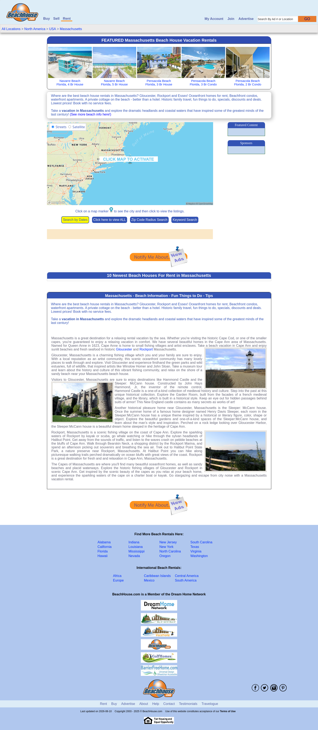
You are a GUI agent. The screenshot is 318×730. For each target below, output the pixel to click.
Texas (194, 547)
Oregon (165, 556)
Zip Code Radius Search (149, 219)
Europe (118, 580)
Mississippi (137, 551)
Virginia (195, 551)
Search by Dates (75, 219)
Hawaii (103, 556)
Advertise (246, 19)
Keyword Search (185, 219)
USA (52, 29)
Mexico (149, 580)
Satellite (78, 127)
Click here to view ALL (109, 219)
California (105, 547)
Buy (46, 19)
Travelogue (209, 704)
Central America (187, 576)
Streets (61, 127)
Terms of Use (228, 711)
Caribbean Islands (157, 576)
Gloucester (124, 349)
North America (34, 29)
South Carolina (201, 542)
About (143, 704)
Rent (67, 19)
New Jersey (168, 542)
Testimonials (188, 704)
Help (155, 704)
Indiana (134, 542)
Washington (199, 556)
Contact (169, 704)
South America (185, 580)
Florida (103, 551)
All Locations (11, 29)
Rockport (146, 349)
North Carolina (170, 551)
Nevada (134, 556)
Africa (117, 576)
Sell (56, 19)
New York (167, 547)
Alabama (104, 542)
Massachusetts (71, 29)
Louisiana (136, 547)
